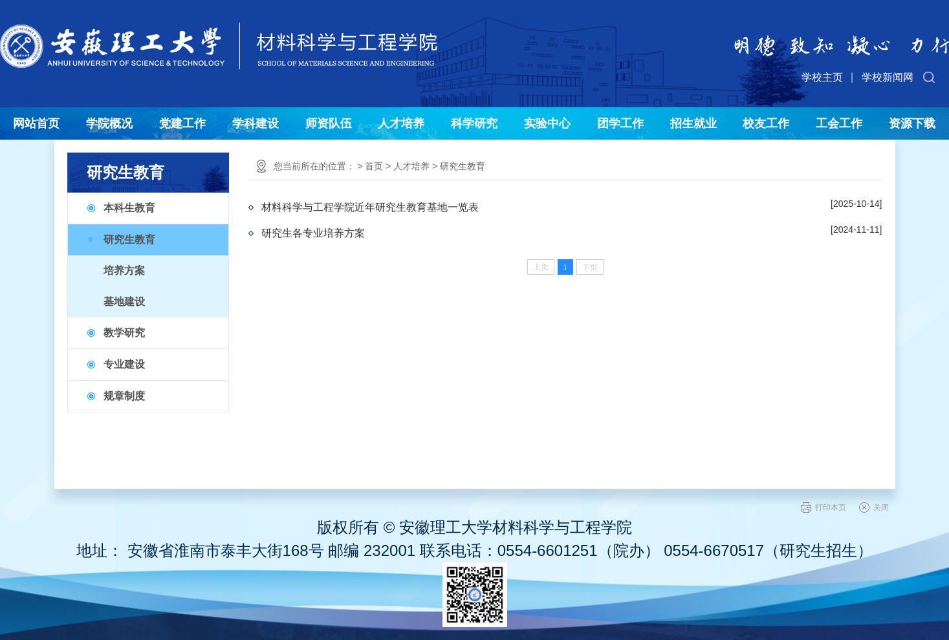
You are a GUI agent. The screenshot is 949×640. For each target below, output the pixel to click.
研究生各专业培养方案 (313, 233)
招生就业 (693, 123)
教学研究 (124, 332)
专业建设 (124, 364)
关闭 (881, 507)
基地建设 (124, 301)
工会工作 (839, 123)
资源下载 (912, 123)
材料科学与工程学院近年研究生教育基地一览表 (370, 207)
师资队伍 (328, 123)
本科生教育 (129, 207)
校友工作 (766, 123)
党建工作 (182, 123)
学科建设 (255, 123)
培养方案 (124, 270)
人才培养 (401, 123)
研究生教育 (129, 239)
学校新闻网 (887, 77)
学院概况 (109, 123)
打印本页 (830, 507)
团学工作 (620, 123)
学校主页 (822, 77)
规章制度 (124, 395)
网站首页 (36, 123)
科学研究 (474, 123)
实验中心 (547, 123)
